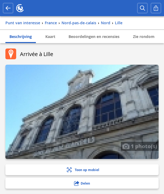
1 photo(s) (139, 146)
